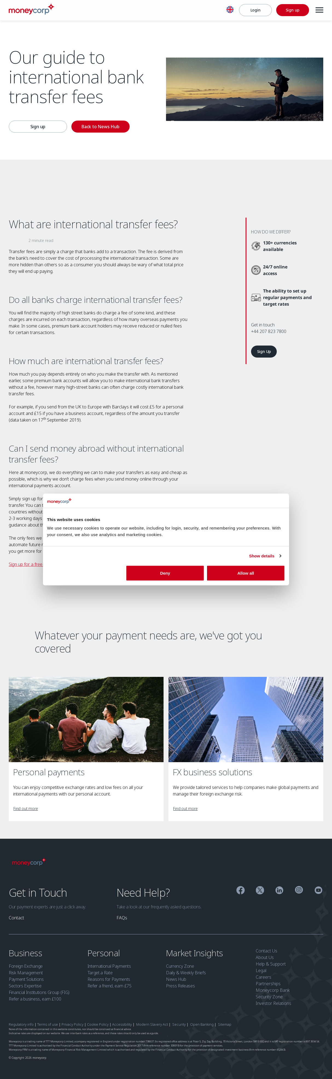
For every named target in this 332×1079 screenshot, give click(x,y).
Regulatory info (21, 1024)
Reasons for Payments (109, 979)
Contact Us (266, 951)
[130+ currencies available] (279, 246)
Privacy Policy (72, 1024)
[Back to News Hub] (100, 127)
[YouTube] (318, 891)
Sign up (38, 127)
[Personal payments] (86, 719)
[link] (264, 352)
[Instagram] (299, 891)
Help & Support (271, 964)
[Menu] (319, 10)
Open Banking (202, 1024)
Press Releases (180, 986)
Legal (261, 970)
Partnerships (268, 984)
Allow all (245, 573)
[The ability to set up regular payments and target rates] (287, 297)
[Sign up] (292, 10)
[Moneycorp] (31, 13)
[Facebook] (240, 891)
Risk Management (26, 973)
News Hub (176, 979)
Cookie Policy (98, 1024)
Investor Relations (273, 1003)
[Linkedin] (279, 891)
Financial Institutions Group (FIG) (39, 992)
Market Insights (195, 953)
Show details (262, 555)
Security (179, 1024)
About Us (265, 957)
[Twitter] (260, 891)
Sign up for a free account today (40, 564)
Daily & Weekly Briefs (186, 973)
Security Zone (269, 997)
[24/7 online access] (272, 270)
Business (26, 953)
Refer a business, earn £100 (35, 999)
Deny (165, 573)
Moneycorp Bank (273, 990)
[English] (230, 10)
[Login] (255, 10)
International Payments (109, 966)
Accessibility (122, 1024)
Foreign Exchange (26, 966)
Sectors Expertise (25, 986)
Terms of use (47, 1024)
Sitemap (224, 1024)
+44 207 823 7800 (268, 331)
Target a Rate (100, 973)
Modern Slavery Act (152, 1024)
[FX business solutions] (245, 719)
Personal (105, 953)
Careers (263, 977)
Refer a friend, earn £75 (110, 986)
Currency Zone (180, 966)
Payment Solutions (26, 979)
